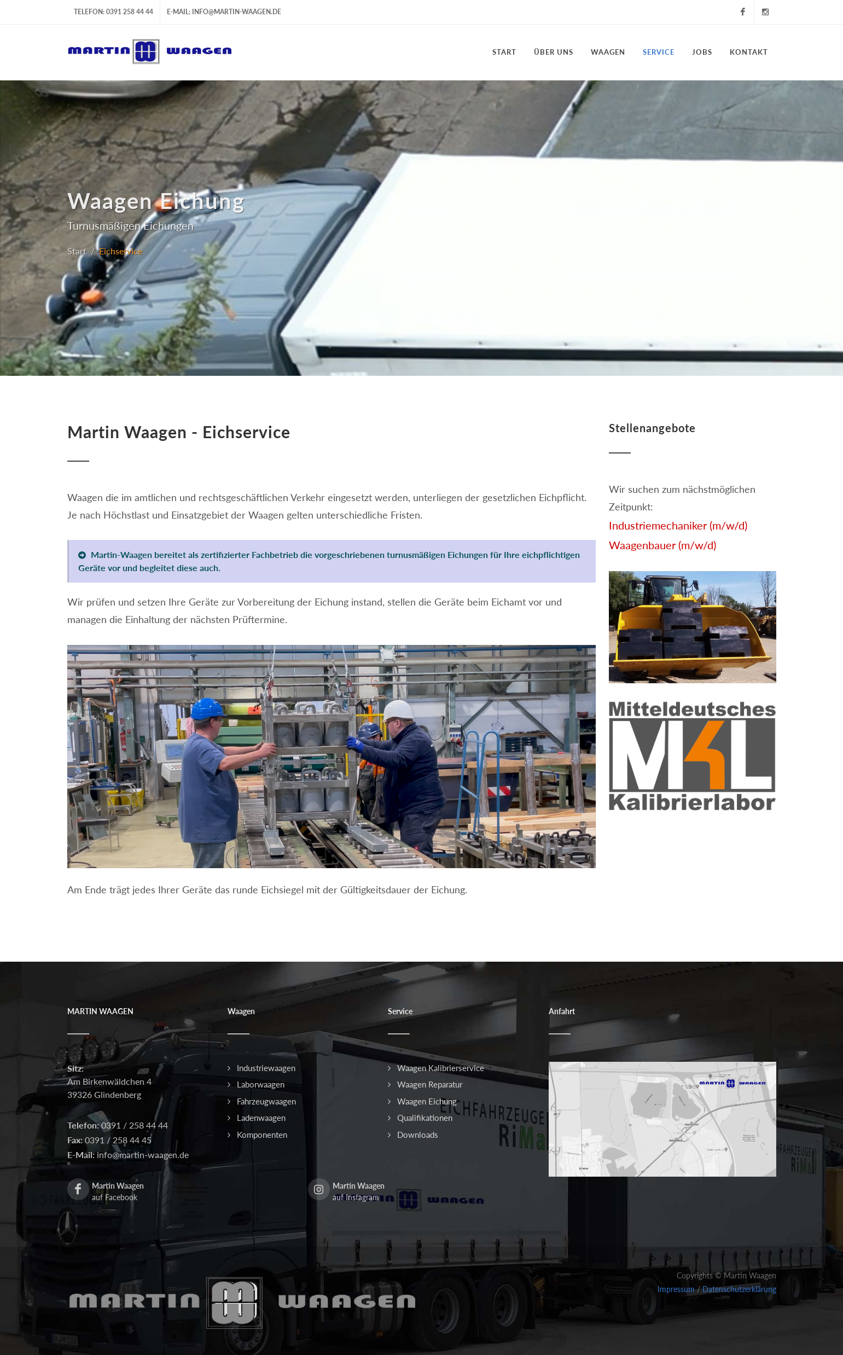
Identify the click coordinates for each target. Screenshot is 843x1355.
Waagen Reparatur (429, 1084)
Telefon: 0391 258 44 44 (113, 12)
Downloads (417, 1134)
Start (76, 251)
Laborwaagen (260, 1084)
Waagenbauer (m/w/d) (662, 544)
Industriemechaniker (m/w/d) (678, 525)
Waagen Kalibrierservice (440, 1068)
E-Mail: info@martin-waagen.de (224, 12)
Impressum (676, 1289)
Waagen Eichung (427, 1101)
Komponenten (262, 1134)
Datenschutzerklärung (739, 1289)
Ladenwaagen (261, 1118)
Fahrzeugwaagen (266, 1101)
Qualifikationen (424, 1118)
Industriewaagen (266, 1068)
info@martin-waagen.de (142, 1154)
